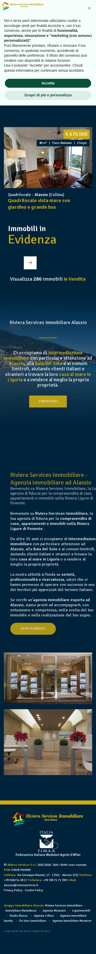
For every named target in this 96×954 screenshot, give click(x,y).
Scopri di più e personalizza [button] (47, 944)
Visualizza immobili (48, 279)
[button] (43, 94)
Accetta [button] (48, 932)
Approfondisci (47, 629)
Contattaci (48, 401)
